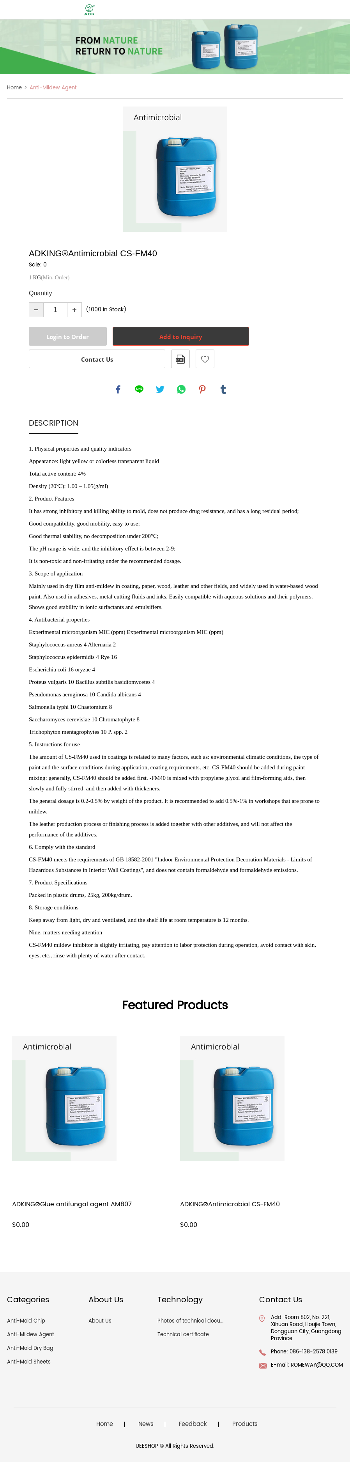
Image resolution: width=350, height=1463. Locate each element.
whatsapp (181, 390)
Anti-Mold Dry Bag (30, 1349)
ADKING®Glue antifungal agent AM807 (72, 1205)
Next (311, 169)
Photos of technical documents (196, 1322)
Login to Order (67, 337)
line (139, 390)
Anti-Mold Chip (26, 1322)
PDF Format (180, 359)
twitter (160, 390)
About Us (99, 1322)
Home (14, 88)
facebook (118, 390)
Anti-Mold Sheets (29, 1363)
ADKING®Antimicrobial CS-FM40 (230, 1205)
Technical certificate (183, 1336)
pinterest (203, 390)
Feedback (193, 1425)
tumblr (224, 390)
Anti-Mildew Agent (53, 88)
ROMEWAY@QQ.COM (317, 1366)
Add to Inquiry (180, 337)
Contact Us (97, 359)
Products (245, 1425)
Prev (39, 169)
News (146, 1425)
